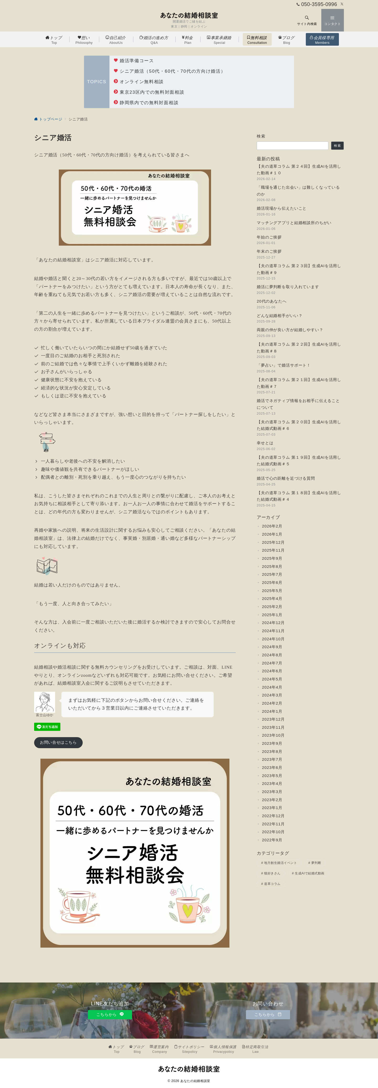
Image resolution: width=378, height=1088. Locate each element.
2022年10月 (273, 832)
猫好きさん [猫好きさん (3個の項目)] (272, 873)
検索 (261, 136)
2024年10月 (273, 639)
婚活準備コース (134, 60)
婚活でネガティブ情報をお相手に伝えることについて (298, 404)
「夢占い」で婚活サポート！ (284, 365)
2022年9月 (272, 840)
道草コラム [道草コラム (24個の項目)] (272, 884)
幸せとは (265, 443)
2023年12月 (273, 719)
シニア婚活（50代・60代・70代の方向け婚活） (169, 71)
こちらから (110, 1014)
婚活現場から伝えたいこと (282, 208)
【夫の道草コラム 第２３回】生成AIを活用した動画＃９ (299, 269)
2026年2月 (272, 526)
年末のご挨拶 (269, 251)
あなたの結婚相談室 (195, 1081)
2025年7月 (272, 574)
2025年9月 (272, 558)
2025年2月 (272, 606)
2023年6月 (272, 767)
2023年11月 (273, 727)
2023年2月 (272, 799)
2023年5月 (272, 775)
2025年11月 (273, 550)
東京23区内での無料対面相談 (149, 92)
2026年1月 (272, 534)
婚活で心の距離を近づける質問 (286, 478)
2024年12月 (273, 622)
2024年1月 (272, 711)
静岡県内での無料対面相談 (146, 102)
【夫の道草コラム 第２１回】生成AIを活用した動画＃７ (299, 383)
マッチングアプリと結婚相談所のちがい (294, 222)
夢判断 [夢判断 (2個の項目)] (316, 863)
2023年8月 (272, 751)
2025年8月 (272, 566)
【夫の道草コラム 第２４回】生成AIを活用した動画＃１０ (299, 169)
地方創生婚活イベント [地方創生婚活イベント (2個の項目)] (280, 863)
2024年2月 (272, 703)
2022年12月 (273, 816)
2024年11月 (273, 630)
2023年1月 (272, 807)
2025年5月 (272, 590)
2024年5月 (272, 679)
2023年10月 (273, 735)
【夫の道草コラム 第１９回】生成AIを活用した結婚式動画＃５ (299, 460)
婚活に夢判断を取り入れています (288, 286)
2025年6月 (272, 582)
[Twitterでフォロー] (342, 4)
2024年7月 (272, 663)
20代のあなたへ (272, 301)
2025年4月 (272, 598)
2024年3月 (272, 695)
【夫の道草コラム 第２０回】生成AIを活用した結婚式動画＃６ (299, 425)
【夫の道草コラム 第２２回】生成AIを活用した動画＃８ (299, 347)
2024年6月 (272, 671)
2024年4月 (272, 687)
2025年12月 (273, 542)
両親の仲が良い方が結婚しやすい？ (290, 330)
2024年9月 (272, 647)
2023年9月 (272, 743)
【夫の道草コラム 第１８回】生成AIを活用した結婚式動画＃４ (299, 496)
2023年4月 (272, 783)
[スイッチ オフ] (307, 20)
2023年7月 (272, 759)
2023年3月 (272, 791)
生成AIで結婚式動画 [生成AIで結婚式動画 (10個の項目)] (309, 873)
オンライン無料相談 (139, 81)
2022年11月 (273, 824)
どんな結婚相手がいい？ (279, 315)
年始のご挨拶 (269, 237)
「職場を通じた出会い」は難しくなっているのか (298, 190)
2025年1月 (272, 614)
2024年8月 (272, 655)
